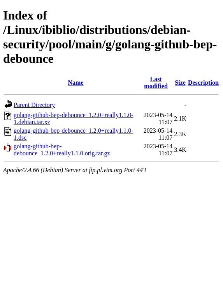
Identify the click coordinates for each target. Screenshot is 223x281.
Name (75, 82)
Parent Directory (34, 104)
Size (180, 82)
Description (203, 82)
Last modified (155, 82)
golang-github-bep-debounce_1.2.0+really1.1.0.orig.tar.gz (62, 150)
